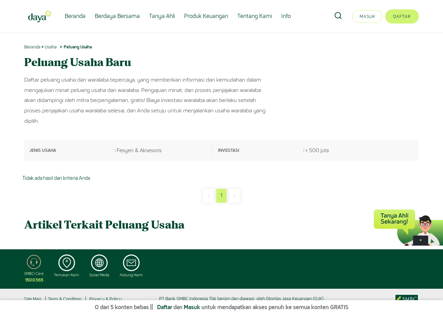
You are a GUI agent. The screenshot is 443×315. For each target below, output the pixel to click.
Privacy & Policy (105, 299)
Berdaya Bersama (117, 16)
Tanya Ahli (162, 16)
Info (286, 16)
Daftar (402, 16)
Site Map (32, 299)
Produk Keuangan (206, 16)
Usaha (51, 46)
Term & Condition (64, 299)
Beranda (75, 16)
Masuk (367, 16)
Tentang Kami (254, 16)
